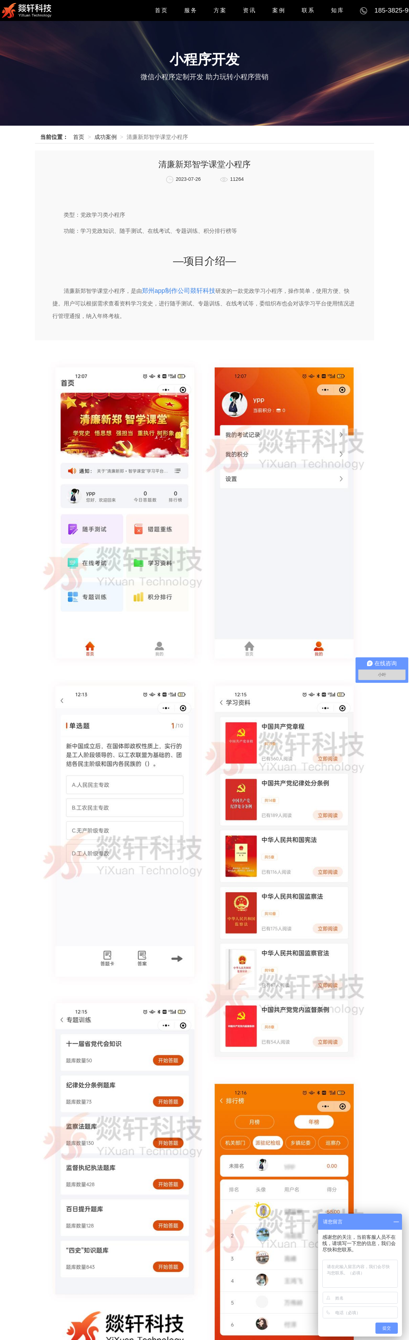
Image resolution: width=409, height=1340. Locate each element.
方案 (220, 10)
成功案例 (105, 137)
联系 (308, 10)
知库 (337, 10)
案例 (279, 10)
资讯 (249, 10)
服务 (191, 10)
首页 (161, 10)
